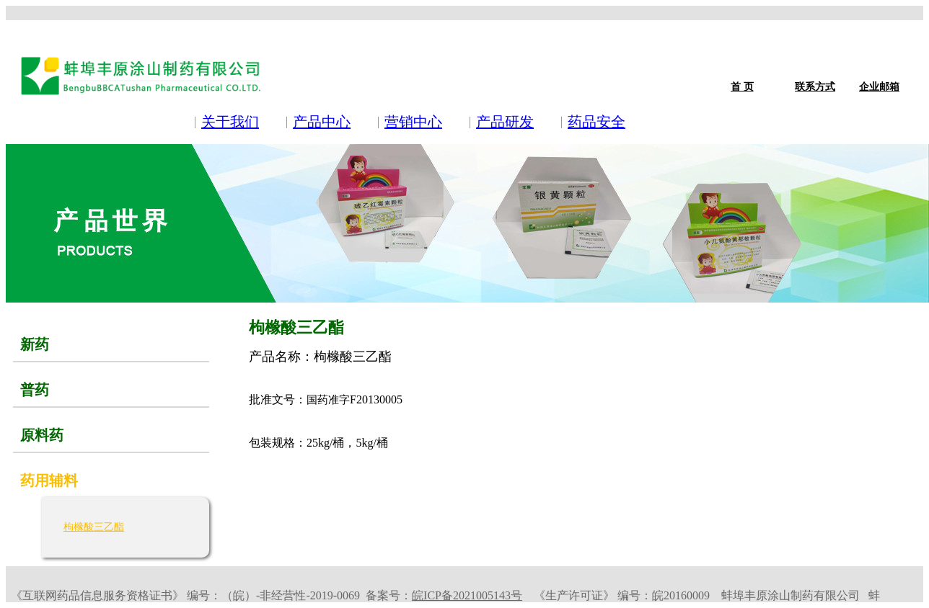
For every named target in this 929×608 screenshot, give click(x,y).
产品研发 (505, 122)
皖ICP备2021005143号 (467, 595)
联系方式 (815, 86)
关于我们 (230, 122)
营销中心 (413, 122)
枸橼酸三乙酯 (93, 527)
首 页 (742, 86)
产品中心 (322, 122)
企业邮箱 (879, 86)
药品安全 (596, 122)
